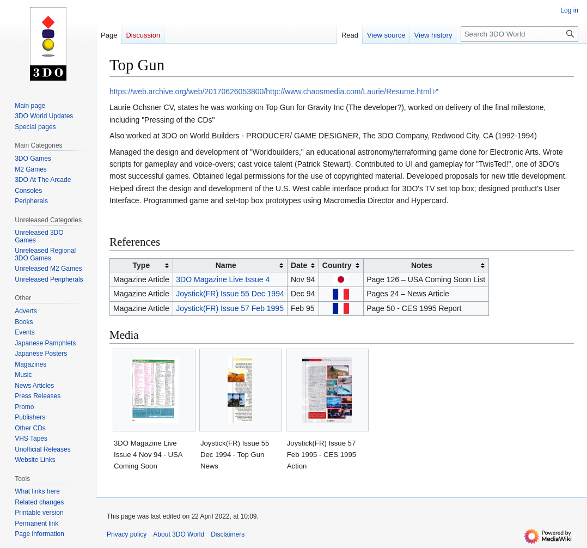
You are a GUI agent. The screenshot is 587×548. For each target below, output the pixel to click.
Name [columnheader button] (226, 265)
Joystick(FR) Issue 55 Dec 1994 (230, 293)
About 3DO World (178, 534)
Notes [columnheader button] (421, 265)
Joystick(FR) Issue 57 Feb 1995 (230, 308)
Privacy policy (126, 534)
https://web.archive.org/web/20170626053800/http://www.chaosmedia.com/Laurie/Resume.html (270, 91)
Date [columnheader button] (299, 265)
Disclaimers (227, 534)
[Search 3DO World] (519, 34)
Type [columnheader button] (141, 265)
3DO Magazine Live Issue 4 (223, 279)
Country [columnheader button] (337, 265)
